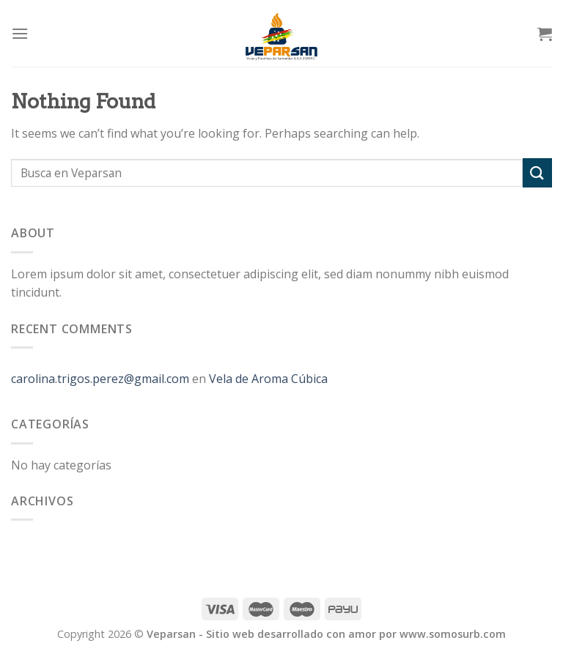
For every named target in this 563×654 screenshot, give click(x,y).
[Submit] (537, 172)
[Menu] (20, 33)
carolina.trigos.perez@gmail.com (100, 379)
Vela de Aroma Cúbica (268, 379)
